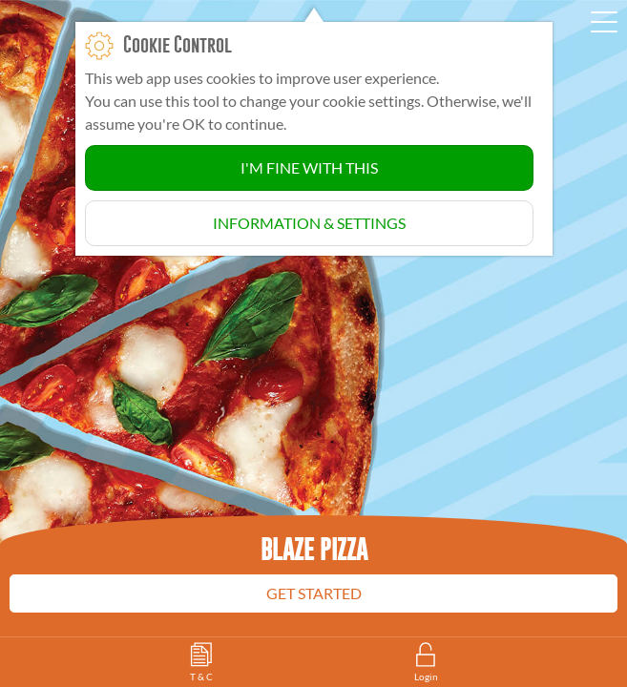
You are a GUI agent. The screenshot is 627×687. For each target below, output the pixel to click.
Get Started (314, 593)
